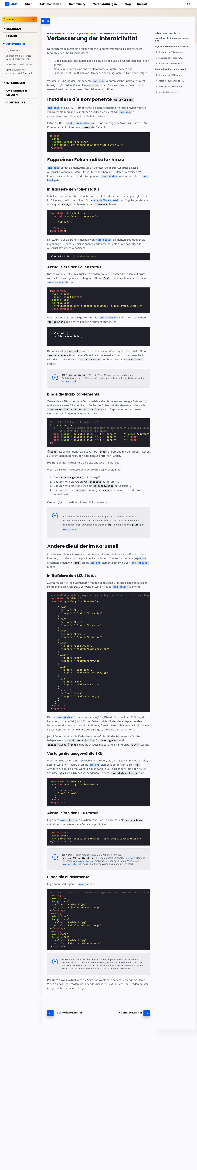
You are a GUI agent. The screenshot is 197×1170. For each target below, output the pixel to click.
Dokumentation (51, 4)
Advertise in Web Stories (19, 64)
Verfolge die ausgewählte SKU (170, 80)
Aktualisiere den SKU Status (169, 86)
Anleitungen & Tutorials (82, 33)
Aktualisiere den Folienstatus (169, 58)
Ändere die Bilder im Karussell (170, 69)
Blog (128, 4)
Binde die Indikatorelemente (169, 63)
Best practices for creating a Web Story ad (19, 71)
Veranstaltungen (106, 4)
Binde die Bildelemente (167, 92)
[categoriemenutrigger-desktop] (57, 21)
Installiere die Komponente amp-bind (172, 39)
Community (78, 4)
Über (29, 4)
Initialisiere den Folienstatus (169, 52)
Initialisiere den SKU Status (168, 75)
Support (142, 4)
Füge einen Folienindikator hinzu (171, 46)
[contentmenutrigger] (173, 34)
